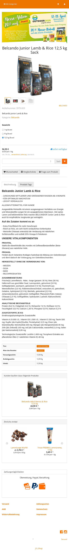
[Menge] (28, 161)
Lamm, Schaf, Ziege (43, 346)
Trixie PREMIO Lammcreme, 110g (50, 448)
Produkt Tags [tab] (26, 184)
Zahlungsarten (42, 504)
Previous (7, 443)
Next (62, 443)
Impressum (41, 514)
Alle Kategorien (10, 4)
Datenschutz (41, 509)
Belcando (15, 117)
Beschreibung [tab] (10, 184)
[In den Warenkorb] (64, 161)
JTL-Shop (39, 548)
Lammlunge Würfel (19, 447)
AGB (4, 509)
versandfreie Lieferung (18, 154)
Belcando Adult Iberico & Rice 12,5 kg (34, 402)
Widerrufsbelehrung (10, 514)
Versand (5, 504)
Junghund (40, 350)
